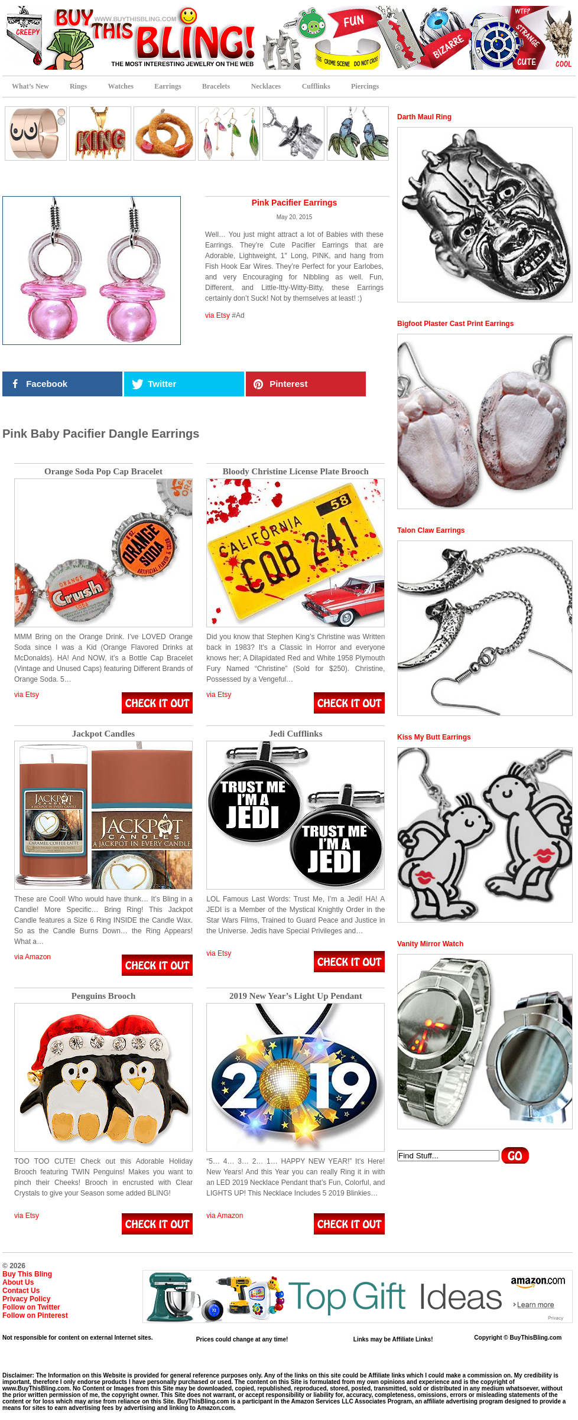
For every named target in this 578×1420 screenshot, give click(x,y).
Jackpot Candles (103, 733)
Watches (121, 86)
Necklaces (266, 86)
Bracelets (216, 86)
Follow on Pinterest (35, 1315)
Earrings (167, 86)
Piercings (365, 86)
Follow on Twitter (31, 1307)
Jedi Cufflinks (295, 733)
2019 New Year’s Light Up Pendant (295, 996)
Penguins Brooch (104, 996)
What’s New (30, 86)
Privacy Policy (26, 1299)
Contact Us (21, 1291)
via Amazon (32, 957)
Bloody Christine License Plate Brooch (296, 471)
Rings (78, 86)
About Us (18, 1282)
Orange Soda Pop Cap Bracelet (103, 471)
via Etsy (217, 315)
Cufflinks (316, 86)
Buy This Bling (27, 1274)
